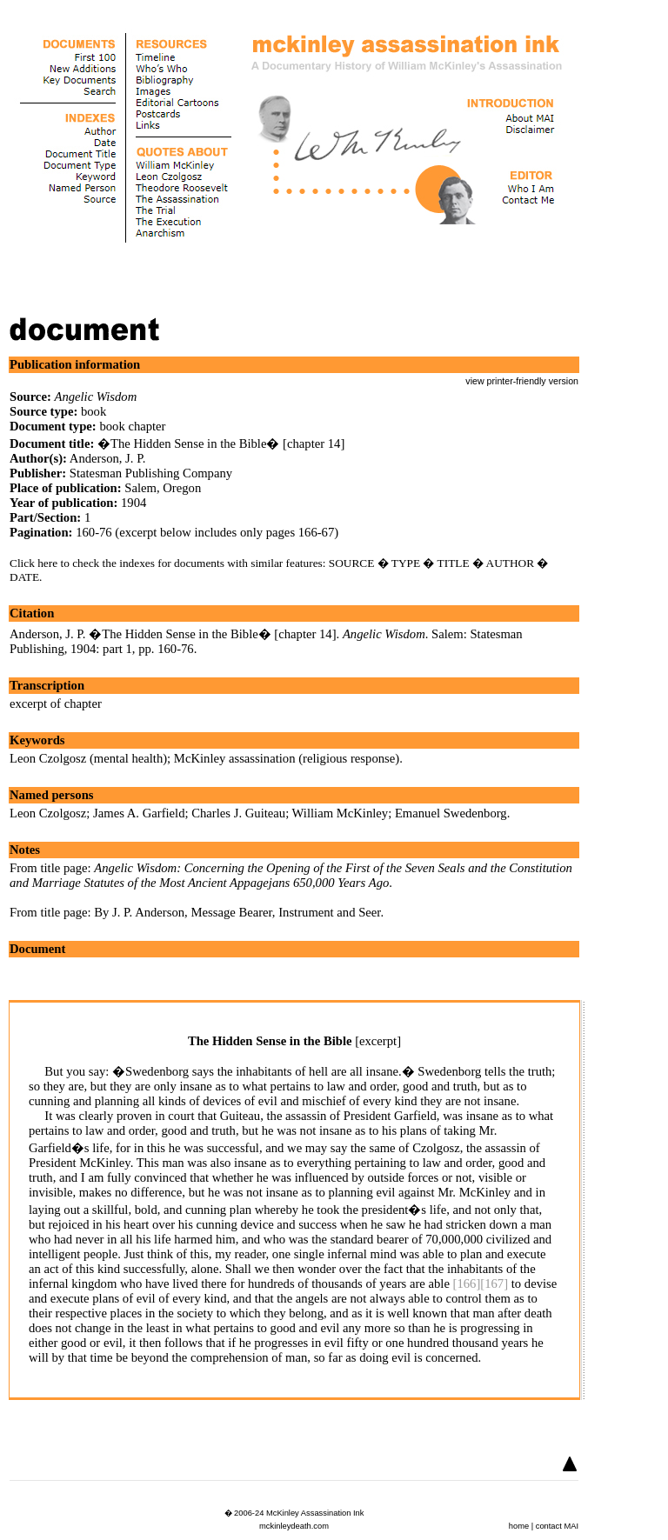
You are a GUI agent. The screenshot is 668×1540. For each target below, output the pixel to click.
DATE (24, 576)
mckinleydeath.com (294, 1526)
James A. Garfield (138, 813)
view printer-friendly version (521, 381)
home (519, 1526)
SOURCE (352, 563)
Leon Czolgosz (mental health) (88, 758)
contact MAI (557, 1526)
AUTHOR (510, 563)
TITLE (454, 563)
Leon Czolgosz (48, 813)
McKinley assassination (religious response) (286, 758)
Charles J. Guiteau (238, 813)
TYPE (405, 563)
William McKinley (340, 813)
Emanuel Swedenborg (451, 813)
